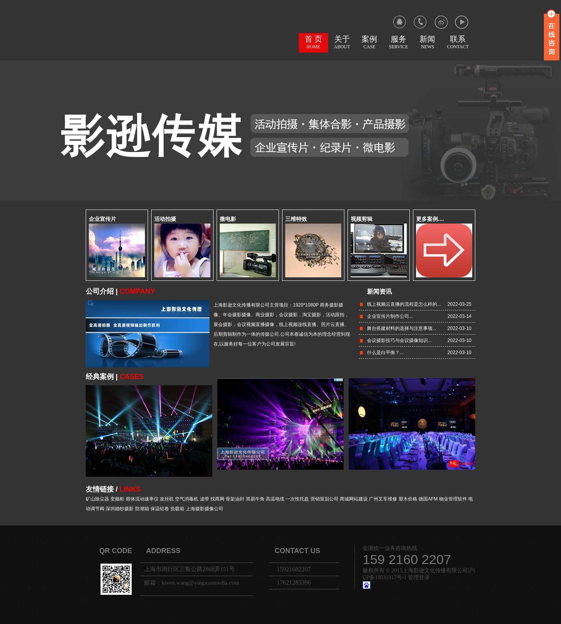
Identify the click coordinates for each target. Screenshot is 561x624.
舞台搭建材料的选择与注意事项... (401, 328)
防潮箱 (142, 508)
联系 (458, 42)
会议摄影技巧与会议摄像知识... (399, 340)
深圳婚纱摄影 (120, 508)
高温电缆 (275, 499)
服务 (398, 42)
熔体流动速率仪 (142, 499)
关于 (342, 42)
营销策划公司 (324, 499)
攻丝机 (167, 499)
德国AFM (428, 499)
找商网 (217, 499)
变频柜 (117, 499)
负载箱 (177, 508)
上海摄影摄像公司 (204, 508)
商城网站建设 (354, 499)
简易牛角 (255, 499)
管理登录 (419, 577)
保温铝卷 (159, 508)
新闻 (427, 42)
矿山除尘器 (97, 499)
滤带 (204, 499)
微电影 (228, 219)
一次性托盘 (297, 499)
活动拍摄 (165, 219)
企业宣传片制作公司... (390, 316)
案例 (369, 42)
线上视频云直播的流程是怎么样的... (404, 304)
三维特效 (296, 219)
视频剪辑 (361, 219)
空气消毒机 (186, 499)
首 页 (313, 42)
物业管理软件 (453, 499)
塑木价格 (408, 499)
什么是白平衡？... (385, 352)
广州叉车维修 (383, 499)
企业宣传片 (102, 219)
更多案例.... (430, 219)
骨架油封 (235, 499)
